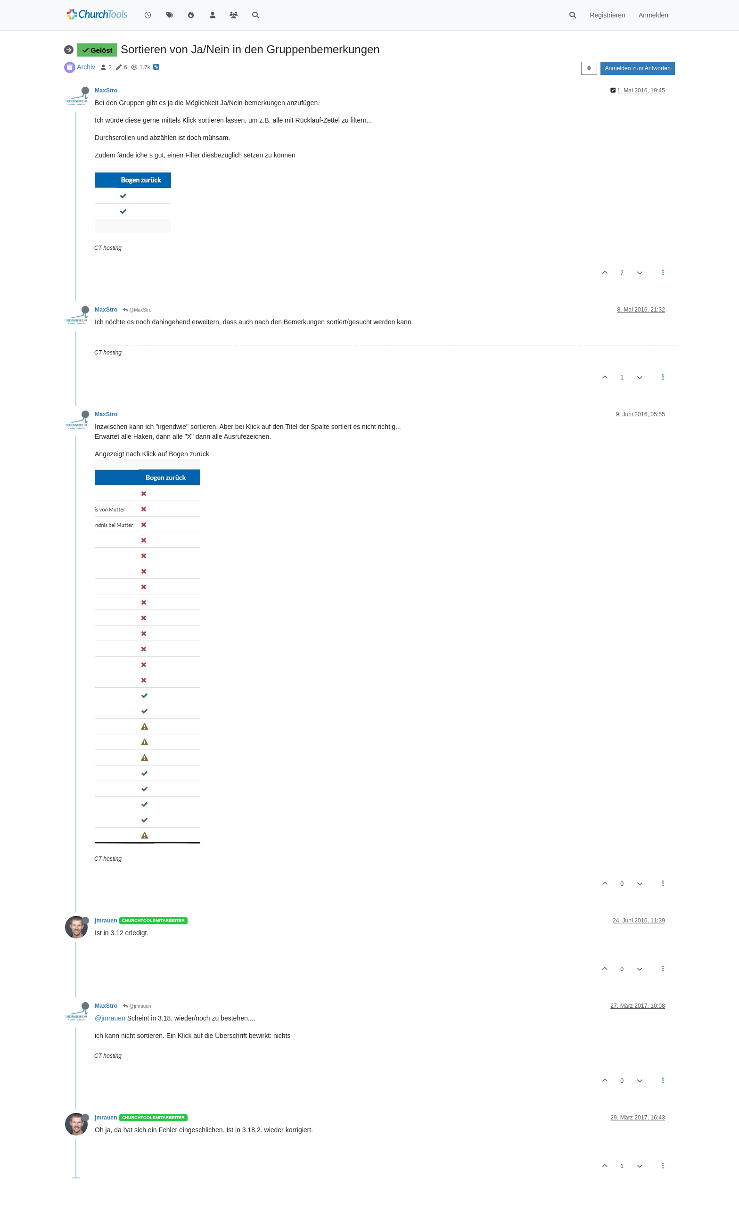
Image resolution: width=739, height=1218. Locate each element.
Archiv (86, 67)
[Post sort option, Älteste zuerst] (589, 68)
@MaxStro (137, 310)
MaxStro (106, 90)
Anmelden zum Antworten (638, 68)
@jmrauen (137, 1006)
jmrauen (106, 920)
